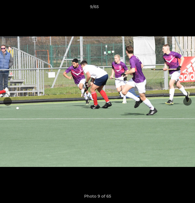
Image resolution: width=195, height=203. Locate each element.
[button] (174, 8)
